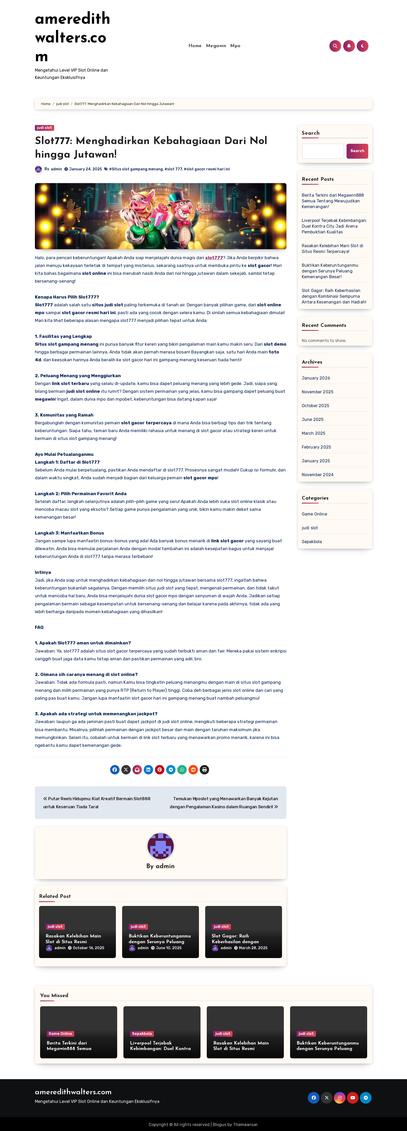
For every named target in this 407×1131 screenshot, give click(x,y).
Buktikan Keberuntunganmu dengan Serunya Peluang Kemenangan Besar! (160, 942)
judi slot (44, 128)
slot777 (214, 257)
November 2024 (318, 474)
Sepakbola (312, 541)
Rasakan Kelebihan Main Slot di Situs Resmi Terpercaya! (73, 942)
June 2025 (313, 419)
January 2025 (316, 460)
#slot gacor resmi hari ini (207, 169)
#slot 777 (173, 169)
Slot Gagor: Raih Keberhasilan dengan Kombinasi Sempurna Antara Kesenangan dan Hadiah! (334, 296)
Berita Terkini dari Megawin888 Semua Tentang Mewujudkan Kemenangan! (333, 201)
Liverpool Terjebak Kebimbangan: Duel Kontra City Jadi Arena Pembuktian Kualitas (334, 226)
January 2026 (316, 378)
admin (56, 169)
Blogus (219, 1123)
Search (311, 133)
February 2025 (316, 447)
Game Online (314, 514)
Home (195, 46)
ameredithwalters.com (72, 38)
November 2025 (318, 391)
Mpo (235, 46)
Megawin (216, 46)
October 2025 (315, 405)
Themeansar (245, 1123)
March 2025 (313, 433)
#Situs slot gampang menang (136, 169)
